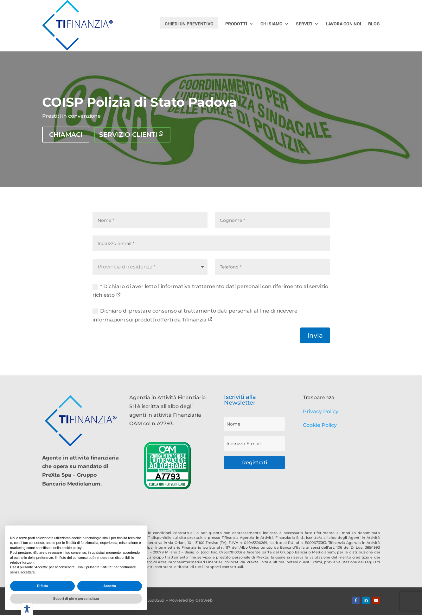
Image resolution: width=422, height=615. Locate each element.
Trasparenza (319, 397)
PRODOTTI (236, 24)
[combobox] (150, 266)
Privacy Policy (320, 411)
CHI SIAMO (271, 24)
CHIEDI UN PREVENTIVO (189, 23)
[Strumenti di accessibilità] (27, 609)
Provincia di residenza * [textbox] (127, 266)
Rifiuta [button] (42, 586)
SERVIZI (304, 24)
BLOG (374, 24)
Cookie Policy (320, 425)
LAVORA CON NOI (343, 24)
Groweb (204, 600)
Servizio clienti (128, 134)
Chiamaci (65, 134)
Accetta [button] (109, 586)
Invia (315, 335)
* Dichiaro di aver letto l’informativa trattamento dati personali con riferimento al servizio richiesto (210, 290)
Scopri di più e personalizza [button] (76, 598)
